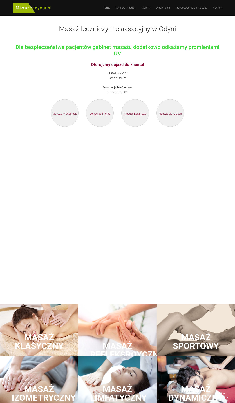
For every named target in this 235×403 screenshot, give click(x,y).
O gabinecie (163, 7)
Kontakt (217, 7)
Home (106, 7)
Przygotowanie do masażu (191, 7)
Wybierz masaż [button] (126, 7)
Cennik (146, 7)
